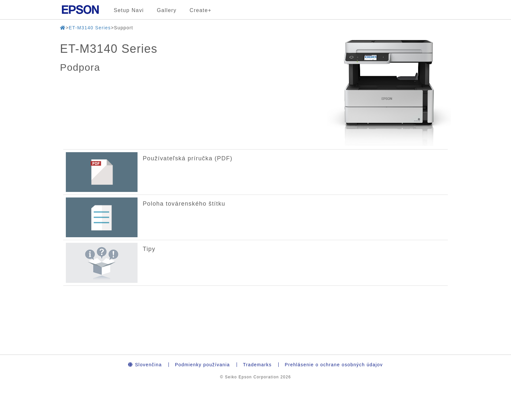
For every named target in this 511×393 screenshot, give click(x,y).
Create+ (201, 10)
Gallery (166, 10)
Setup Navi (129, 10)
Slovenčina (145, 364)
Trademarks (257, 364)
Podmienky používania (202, 364)
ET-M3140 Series (90, 27)
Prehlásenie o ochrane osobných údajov (334, 364)
